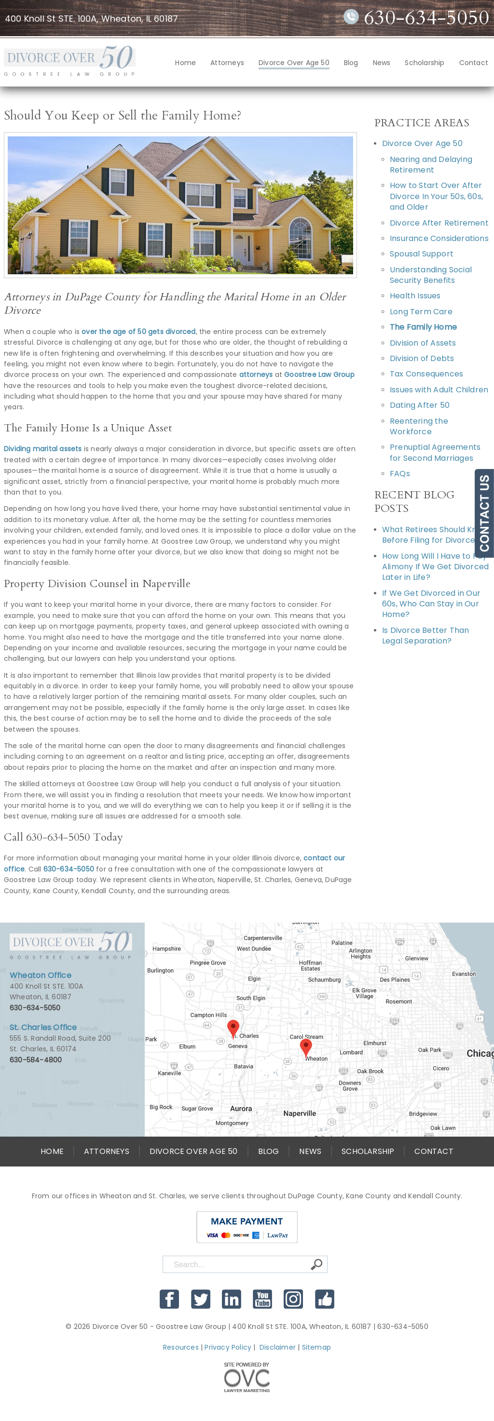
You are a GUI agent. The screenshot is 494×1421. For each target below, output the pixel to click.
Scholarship (424, 62)
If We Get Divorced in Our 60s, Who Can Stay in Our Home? (431, 604)
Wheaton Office (40, 975)
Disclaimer (278, 1347)
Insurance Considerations (439, 238)
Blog (351, 62)
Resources (181, 1347)
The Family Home (423, 327)
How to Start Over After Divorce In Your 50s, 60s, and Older (436, 196)
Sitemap (316, 1347)
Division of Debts (422, 358)
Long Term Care (421, 311)
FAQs (400, 473)
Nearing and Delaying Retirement (431, 164)
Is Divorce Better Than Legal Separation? (425, 635)
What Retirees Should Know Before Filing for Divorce (435, 535)
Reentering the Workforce (419, 426)
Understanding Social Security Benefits (431, 275)
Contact (473, 62)
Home (185, 62)
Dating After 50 (420, 405)
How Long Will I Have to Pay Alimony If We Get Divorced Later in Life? (435, 566)
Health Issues (415, 295)
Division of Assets (423, 343)
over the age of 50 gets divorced (138, 331)
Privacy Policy (228, 1347)
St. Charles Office (43, 1027)
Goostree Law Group (319, 374)
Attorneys (227, 62)
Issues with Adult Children (439, 389)
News (382, 62)
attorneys (256, 374)
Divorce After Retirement (439, 222)
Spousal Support (421, 253)
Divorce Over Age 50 (294, 62)
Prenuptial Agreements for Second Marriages (435, 452)
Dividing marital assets (43, 449)
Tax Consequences (426, 373)
